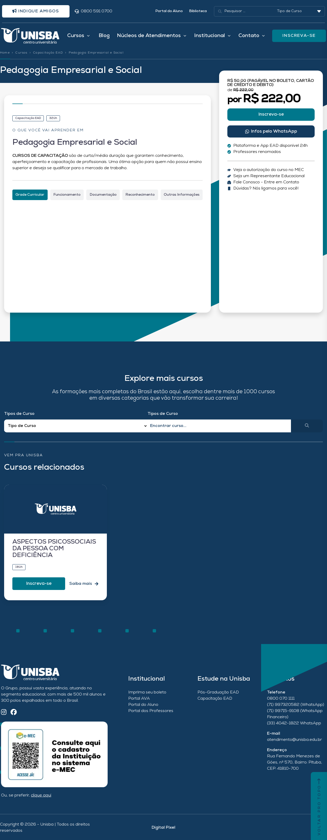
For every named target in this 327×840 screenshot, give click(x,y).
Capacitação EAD (48, 52)
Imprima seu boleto (147, 692)
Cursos (21, 52)
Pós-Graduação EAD (218, 692)
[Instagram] (3, 712)
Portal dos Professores (150, 711)
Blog (104, 35)
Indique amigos (35, 11)
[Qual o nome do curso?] (219, 426)
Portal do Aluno (169, 11)
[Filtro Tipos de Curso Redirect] (76, 426)
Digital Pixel (163, 828)
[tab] (30, 195)
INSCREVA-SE (299, 36)
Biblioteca (198, 11)
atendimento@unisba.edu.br (294, 740)
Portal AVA (139, 699)
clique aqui (41, 795)
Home (5, 52)
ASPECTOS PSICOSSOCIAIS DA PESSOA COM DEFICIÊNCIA (54, 549)
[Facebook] (14, 712)
